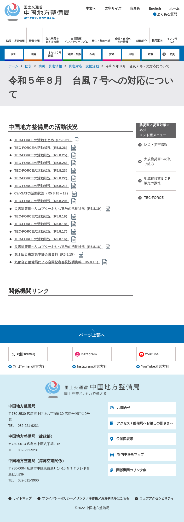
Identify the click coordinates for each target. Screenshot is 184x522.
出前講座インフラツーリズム (76, 40)
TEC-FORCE (154, 197)
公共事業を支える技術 (52, 40)
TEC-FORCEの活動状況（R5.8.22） (41, 178)
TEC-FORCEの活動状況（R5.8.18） (41, 224)
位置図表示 (124, 439)
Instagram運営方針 (92, 366)
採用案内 (157, 40)
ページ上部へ (92, 335)
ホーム (174, 8)
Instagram (89, 354)
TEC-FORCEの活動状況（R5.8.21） (41, 186)
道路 (33, 54)
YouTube (152, 354)
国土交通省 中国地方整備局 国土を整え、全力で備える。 (37, 12)
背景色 (135, 8)
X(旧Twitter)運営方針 (29, 366)
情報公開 (34, 40)
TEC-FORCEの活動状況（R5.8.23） (41, 170)
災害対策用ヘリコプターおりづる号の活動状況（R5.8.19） (58, 209)
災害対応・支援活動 (84, 66)
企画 (92, 54)
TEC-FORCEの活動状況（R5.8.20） (41, 201)
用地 (131, 54)
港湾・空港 (74, 54)
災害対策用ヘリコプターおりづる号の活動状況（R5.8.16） (58, 247)
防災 (172, 54)
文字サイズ (113, 8)
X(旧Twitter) (26, 354)
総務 (150, 54)
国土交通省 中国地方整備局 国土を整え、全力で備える (92, 389)
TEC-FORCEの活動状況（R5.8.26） (41, 148)
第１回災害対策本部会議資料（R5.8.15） (45, 254)
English (155, 8)
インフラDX (172, 40)
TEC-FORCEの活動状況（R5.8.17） (41, 231)
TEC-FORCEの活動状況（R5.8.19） (41, 216)
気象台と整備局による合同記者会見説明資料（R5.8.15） (57, 262)
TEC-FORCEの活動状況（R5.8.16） (41, 239)
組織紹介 (141, 40)
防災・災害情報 (50, 66)
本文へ (91, 8)
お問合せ (123, 408)
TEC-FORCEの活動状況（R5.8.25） (41, 155)
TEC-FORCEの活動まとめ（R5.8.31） (43, 140)
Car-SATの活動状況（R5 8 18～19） (42, 193)
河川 (13, 54)
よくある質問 (167, 14)
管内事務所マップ (130, 454)
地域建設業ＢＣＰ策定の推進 (157, 180)
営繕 (111, 54)
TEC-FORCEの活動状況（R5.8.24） (41, 163)
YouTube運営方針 (155, 366)
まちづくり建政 (54, 54)
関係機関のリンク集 (131, 470)
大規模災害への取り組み (157, 161)
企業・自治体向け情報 (123, 40)
